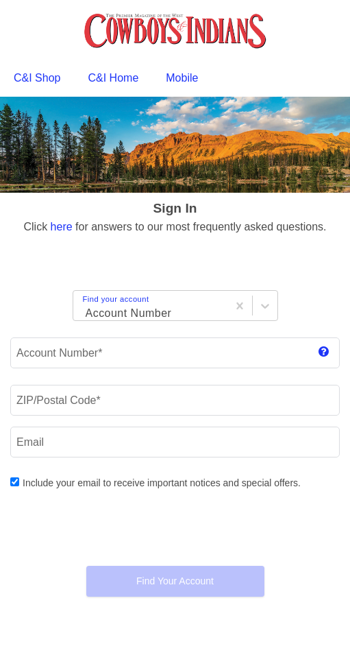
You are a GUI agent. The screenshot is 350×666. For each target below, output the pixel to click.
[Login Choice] (83, 308)
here (62, 227)
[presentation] (175, 528)
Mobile (182, 78)
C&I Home (113, 78)
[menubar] (175, 78)
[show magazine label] (323, 352)
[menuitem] (37, 78)
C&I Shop (37, 78)
